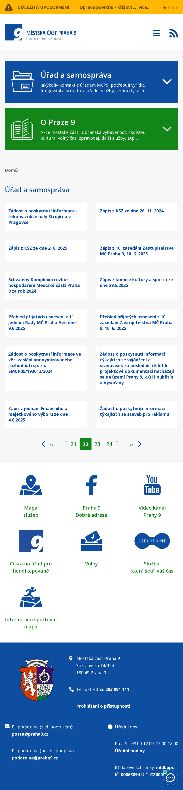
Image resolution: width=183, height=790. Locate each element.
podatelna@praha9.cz (35, 758)
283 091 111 (117, 689)
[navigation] (91, 82)
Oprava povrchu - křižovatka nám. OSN (121, 7)
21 (75, 443)
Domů (11, 170)
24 (110, 443)
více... (145, 7)
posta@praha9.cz (30, 734)
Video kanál (152, 508)
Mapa (30, 508)
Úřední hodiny (130, 750)
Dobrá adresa (91, 515)
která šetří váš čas (152, 571)
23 (98, 443)
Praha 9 (91, 508)
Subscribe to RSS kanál (173, 33)
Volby (91, 563)
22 (87, 444)
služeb (30, 515)
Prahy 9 (152, 515)
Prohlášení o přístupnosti (103, 706)
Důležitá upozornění (43, 7)
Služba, (152, 563)
